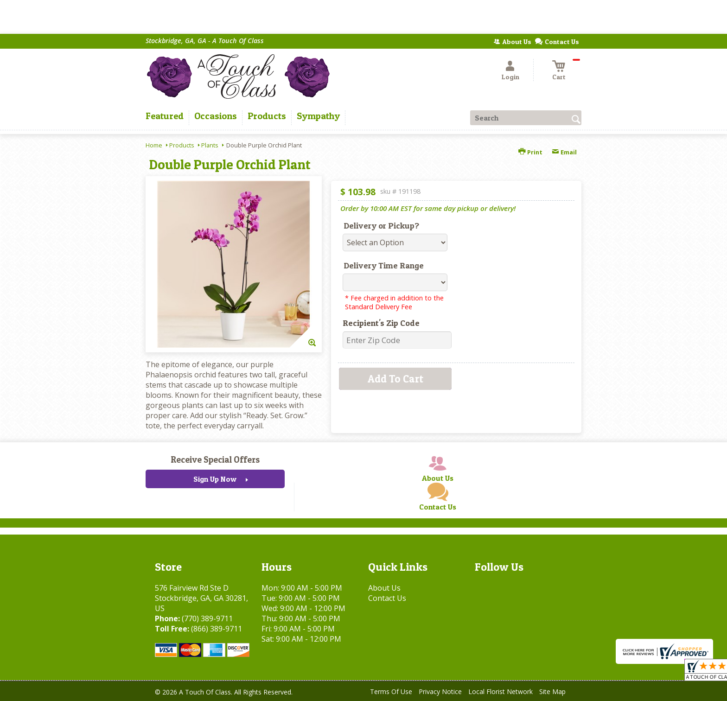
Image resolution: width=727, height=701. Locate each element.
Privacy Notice (440, 691)
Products (181, 145)
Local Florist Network (500, 691)
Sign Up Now (214, 479)
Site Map (552, 691)
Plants (209, 145)
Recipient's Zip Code (381, 323)
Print (530, 152)
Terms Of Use (391, 691)
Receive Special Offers (215, 459)
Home (154, 145)
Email (564, 152)
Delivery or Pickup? (381, 225)
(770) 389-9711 (207, 618)
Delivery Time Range (384, 265)
